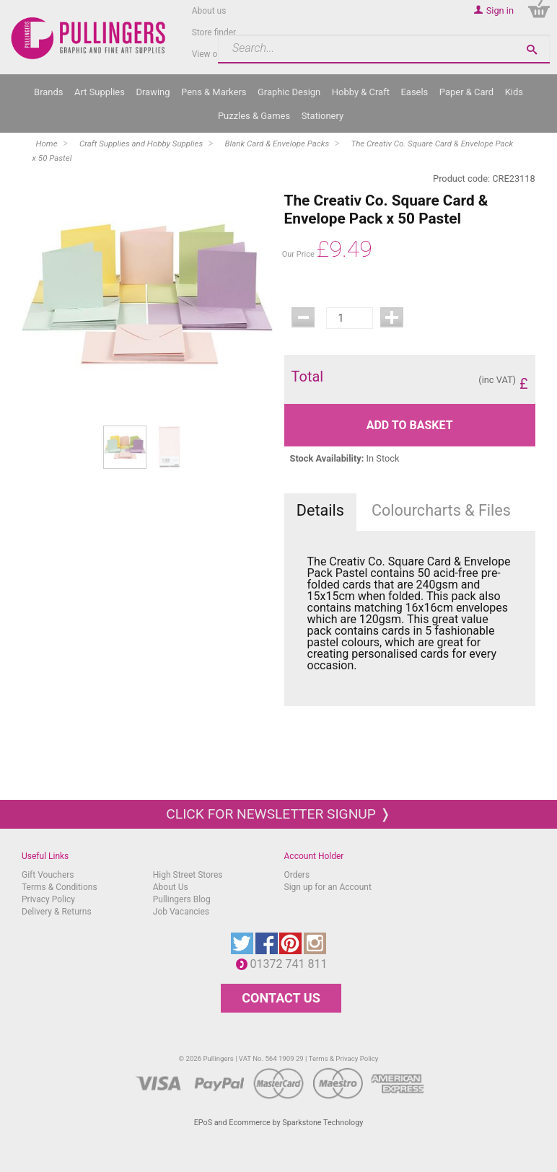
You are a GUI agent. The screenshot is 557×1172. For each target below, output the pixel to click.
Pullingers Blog (182, 899)
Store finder (214, 32)
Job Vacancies (181, 912)
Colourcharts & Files (441, 510)
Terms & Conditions (59, 887)
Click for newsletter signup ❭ (278, 814)
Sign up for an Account (328, 887)
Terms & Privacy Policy (344, 1058)
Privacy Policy (48, 899)
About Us (170, 887)
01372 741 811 (293, 964)
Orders (297, 875)
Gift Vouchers (48, 875)
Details (320, 510)
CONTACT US (281, 997)
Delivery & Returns (57, 912)
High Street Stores (188, 875)
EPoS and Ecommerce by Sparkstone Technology (279, 1122)
